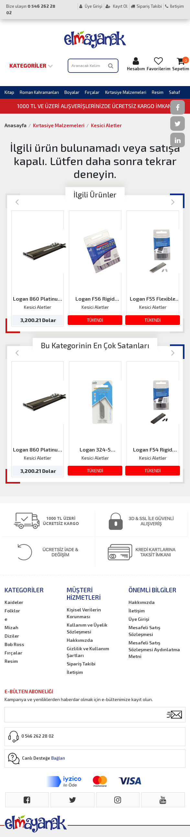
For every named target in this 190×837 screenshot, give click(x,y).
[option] (37, 268)
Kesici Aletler (106, 125)
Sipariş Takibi (146, 6)
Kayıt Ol (117, 6)
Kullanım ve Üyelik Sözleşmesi (87, 628)
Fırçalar (92, 92)
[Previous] (17, 201)
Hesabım (136, 64)
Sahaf (174, 92)
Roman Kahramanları (39, 92)
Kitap (9, 92)
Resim (157, 92)
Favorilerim (158, 64)
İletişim (174, 6)
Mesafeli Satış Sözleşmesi (144, 631)
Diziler (12, 636)
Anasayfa (16, 125)
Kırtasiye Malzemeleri (125, 92)
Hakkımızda (80, 640)
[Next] (173, 201)
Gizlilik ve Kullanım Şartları (88, 652)
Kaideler (14, 602)
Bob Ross (14, 644)
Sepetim (180, 64)
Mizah (11, 627)
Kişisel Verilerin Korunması (84, 613)
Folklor (12, 610)
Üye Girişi (90, 6)
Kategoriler (31, 65)
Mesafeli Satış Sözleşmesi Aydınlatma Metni (154, 649)
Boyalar (71, 92)
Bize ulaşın (30, 9)
